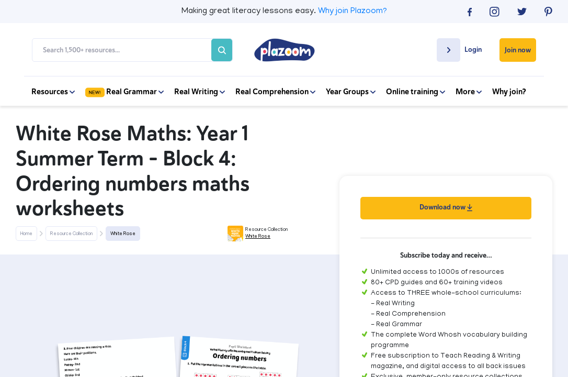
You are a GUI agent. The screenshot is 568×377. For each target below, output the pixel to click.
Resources (53, 91)
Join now (518, 50)
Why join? (509, 91)
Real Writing (199, 91)
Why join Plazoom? (352, 11)
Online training (415, 91)
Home (26, 234)
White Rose (122, 234)
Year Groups (351, 91)
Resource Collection (71, 234)
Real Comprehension (275, 91)
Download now (445, 207)
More (469, 91)
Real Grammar (124, 91)
